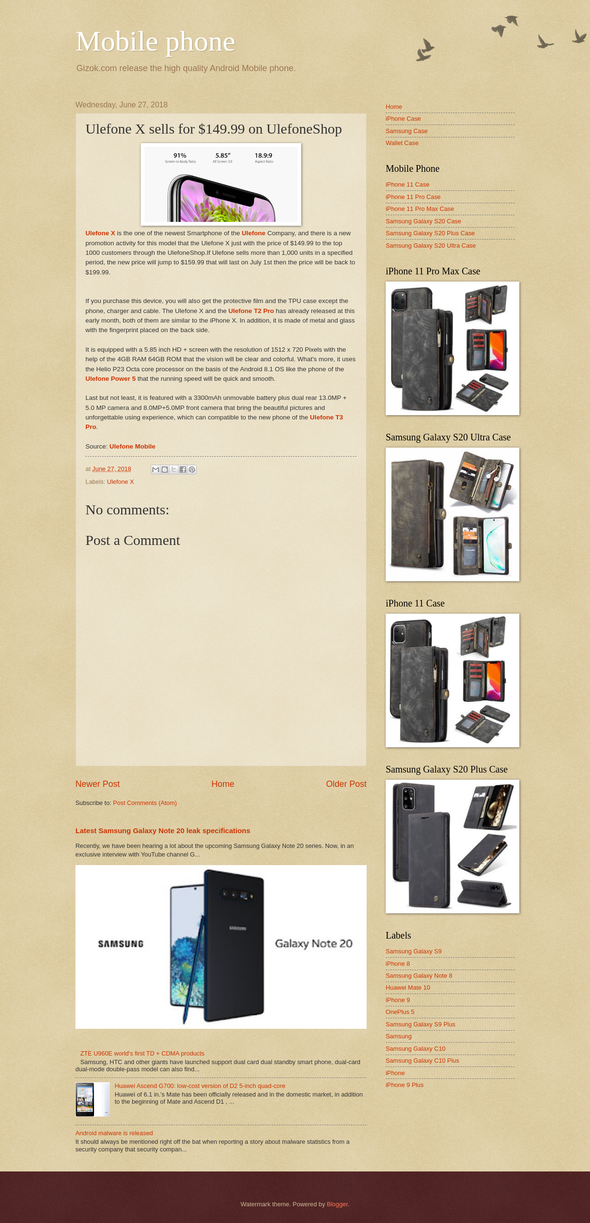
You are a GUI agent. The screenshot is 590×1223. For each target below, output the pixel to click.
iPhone (395, 1073)
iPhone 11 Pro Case (413, 196)
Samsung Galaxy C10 (415, 1048)
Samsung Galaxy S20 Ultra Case (431, 245)
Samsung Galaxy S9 (414, 951)
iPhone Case (403, 118)
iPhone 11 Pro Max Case (420, 208)
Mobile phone (155, 41)
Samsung (398, 1036)
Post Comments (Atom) (145, 802)
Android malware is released (114, 1133)
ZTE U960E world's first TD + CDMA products (142, 1053)
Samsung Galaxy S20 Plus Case (430, 233)
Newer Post (97, 784)
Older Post (346, 784)
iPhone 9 (398, 999)
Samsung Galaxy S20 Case (423, 221)
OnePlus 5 (400, 1011)
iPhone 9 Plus (404, 1084)
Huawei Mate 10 (408, 987)
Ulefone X (120, 481)
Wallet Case (402, 142)
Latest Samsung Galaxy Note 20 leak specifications (162, 830)
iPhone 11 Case (408, 184)
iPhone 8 (398, 963)
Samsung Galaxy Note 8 (419, 975)
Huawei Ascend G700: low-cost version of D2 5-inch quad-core (200, 1085)
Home (222, 784)
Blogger (337, 1204)
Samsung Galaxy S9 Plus (420, 1024)
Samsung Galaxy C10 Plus (422, 1060)
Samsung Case (407, 131)
